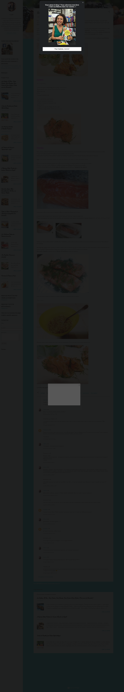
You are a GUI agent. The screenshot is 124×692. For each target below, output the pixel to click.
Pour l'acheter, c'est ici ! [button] (62, 367)
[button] (83, 321)
